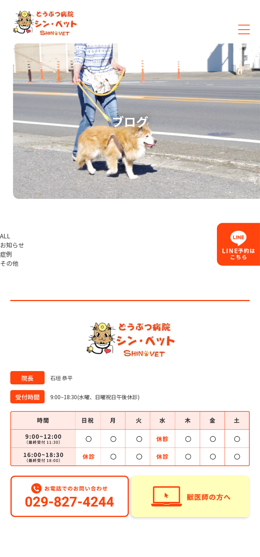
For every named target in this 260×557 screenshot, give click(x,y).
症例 (6, 254)
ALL (5, 235)
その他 (9, 263)
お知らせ (12, 244)
